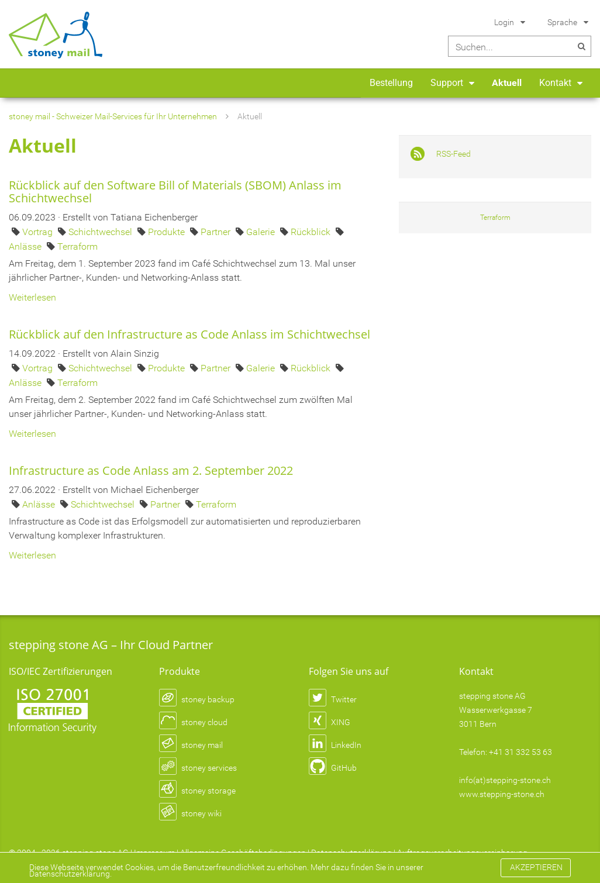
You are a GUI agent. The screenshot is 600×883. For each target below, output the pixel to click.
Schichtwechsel (101, 231)
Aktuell (507, 82)
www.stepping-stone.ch (501, 794)
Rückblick (312, 231)
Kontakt (555, 82)
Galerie (261, 231)
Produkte (167, 231)
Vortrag (38, 231)
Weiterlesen (32, 297)
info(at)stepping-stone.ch (505, 780)
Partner (217, 231)
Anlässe (26, 246)
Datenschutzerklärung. (70, 873)
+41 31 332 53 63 (520, 752)
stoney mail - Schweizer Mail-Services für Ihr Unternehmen (113, 116)
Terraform (77, 246)
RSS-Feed (453, 153)
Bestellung (391, 82)
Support (446, 82)
